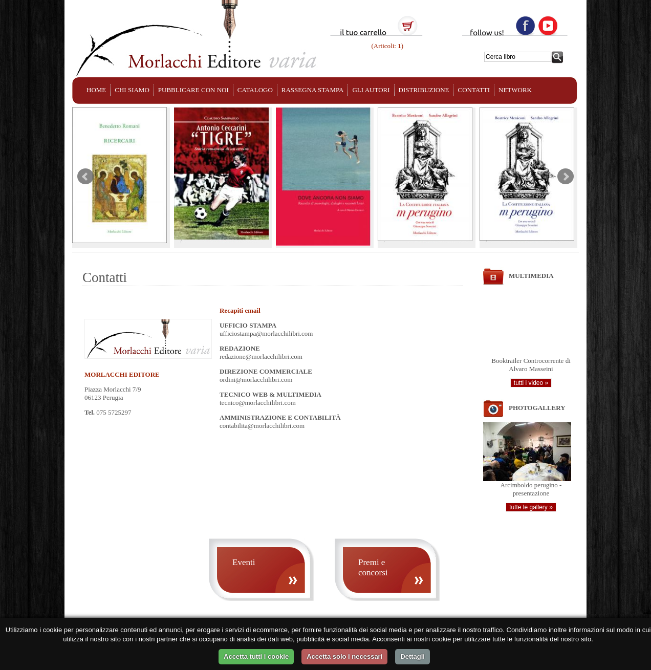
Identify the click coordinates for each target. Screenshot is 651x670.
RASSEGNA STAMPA (312, 90)
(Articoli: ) (386, 46)
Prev (85, 176)
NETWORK (515, 90)
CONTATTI (474, 90)
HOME (96, 90)
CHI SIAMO (132, 90)
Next (565, 176)
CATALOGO (255, 90)
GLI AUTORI (370, 90)
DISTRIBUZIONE (424, 90)
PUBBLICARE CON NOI (193, 90)
